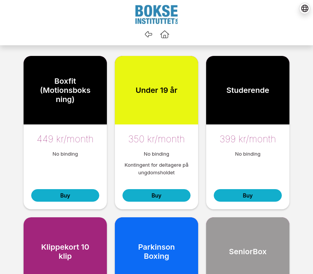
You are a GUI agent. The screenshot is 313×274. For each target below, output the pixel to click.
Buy (65, 195)
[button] (164, 34)
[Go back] (148, 34)
